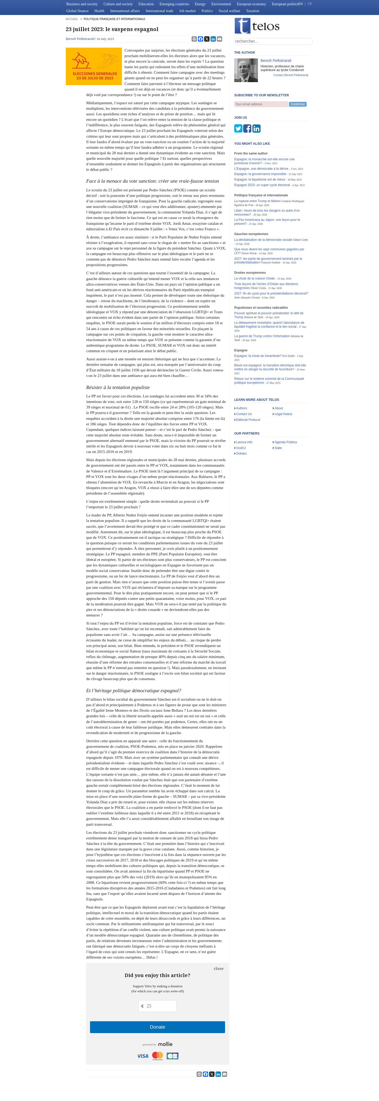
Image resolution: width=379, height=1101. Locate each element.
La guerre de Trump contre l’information (262, 310)
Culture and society (118, 4)
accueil (72, 19)
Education (146, 4)
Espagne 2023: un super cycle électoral (262, 159)
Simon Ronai (248, 227)
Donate (157, 1027)
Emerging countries (174, 4)
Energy (200, 4)
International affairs (125, 11)
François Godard (270, 236)
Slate (278, 422)
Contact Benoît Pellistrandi (290, 75)
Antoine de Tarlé (253, 291)
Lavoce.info (244, 416)
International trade (159, 11)
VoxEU (241, 422)
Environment (221, 4)
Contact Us (244, 388)
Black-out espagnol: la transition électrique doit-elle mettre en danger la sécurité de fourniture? (270, 341)
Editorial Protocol (248, 394)
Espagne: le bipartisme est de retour (259, 153)
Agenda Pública (286, 416)
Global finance (77, 11)
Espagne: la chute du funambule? (258, 330)
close (219, 969)
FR (310, 4)
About (279, 382)
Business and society (82, 4)
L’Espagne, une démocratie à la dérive (261, 143)
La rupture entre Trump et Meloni (257, 175)
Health (99, 11)
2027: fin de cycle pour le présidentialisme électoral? (271, 267)
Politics (207, 11)
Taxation (252, 11)
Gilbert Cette (300, 213)
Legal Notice (283, 388)
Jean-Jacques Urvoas (247, 271)
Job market (187, 11)
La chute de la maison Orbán (254, 252)
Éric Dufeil (288, 329)
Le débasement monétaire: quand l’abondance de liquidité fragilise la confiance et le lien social (269, 298)
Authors (241, 382)
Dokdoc (241, 427)
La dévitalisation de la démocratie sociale (263, 214)
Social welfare (229, 11)
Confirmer (298, 104)
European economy (251, 4)
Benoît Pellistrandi (80, 39)
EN (300, 4)
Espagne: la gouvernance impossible (260, 148)
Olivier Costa (258, 262)
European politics (285, 4)
